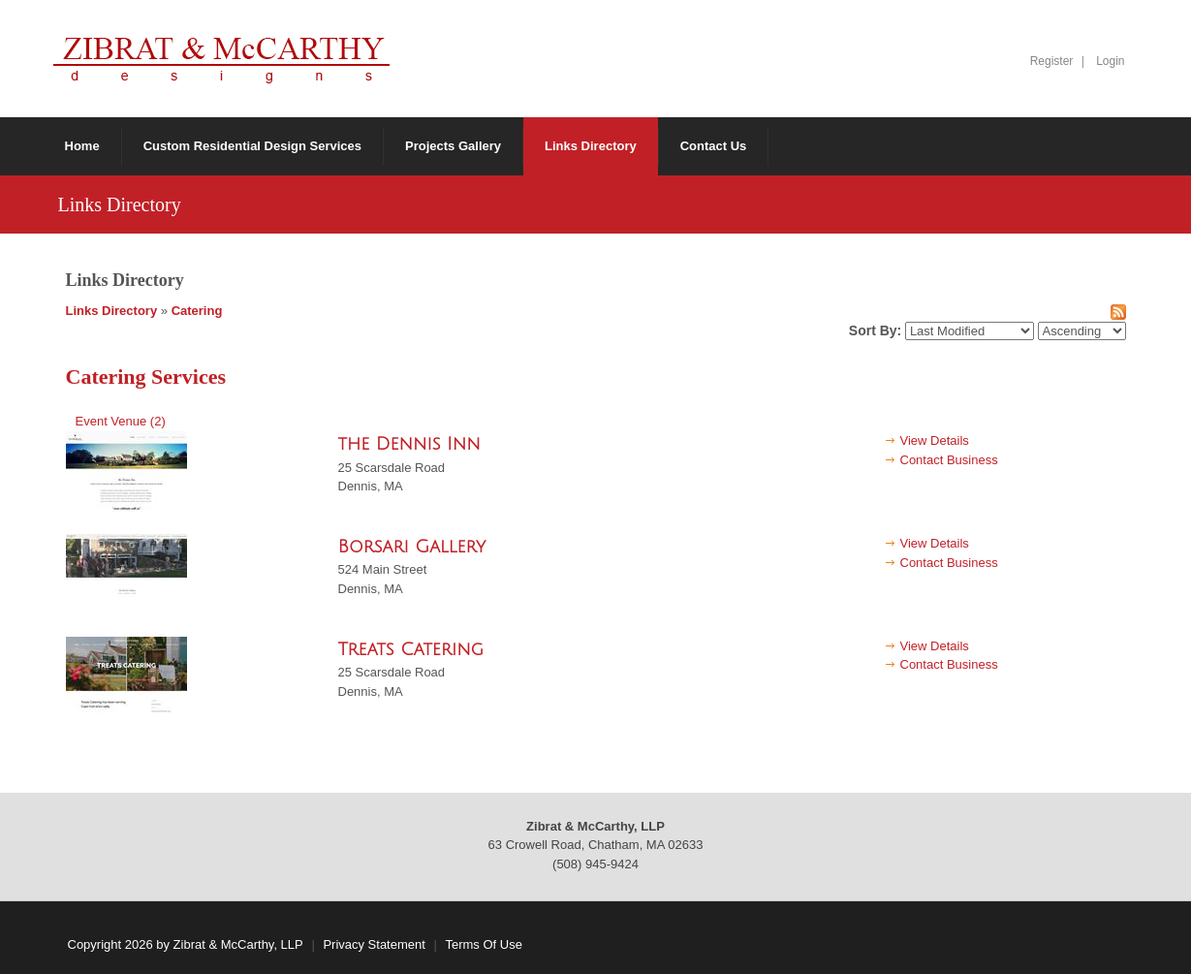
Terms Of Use (483, 944)
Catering (197, 310)
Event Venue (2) (121, 421)
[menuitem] (453, 146)
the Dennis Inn (409, 444)
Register (1052, 61)
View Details (934, 440)
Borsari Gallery (412, 546)
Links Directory (112, 310)
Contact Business (949, 460)
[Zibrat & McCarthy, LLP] (221, 57)
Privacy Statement (374, 944)
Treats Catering (411, 649)
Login (1110, 61)
